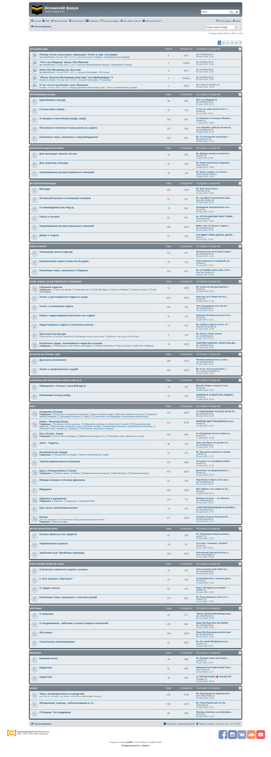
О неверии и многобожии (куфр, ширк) (62, 118)
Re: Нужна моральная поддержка (213, 163)
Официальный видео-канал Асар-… (214, 667)
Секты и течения (49, 216)
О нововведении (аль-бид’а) (56, 207)
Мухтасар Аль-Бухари (52, 334)
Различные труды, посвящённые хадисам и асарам (70, 343)
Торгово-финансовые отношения (59, 461)
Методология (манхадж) (43, 183)
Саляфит (200, 679)
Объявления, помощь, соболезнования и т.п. (66, 703)
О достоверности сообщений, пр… (213, 261)
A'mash (42, 87)
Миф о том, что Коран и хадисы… (213, 226)
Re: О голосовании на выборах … (213, 137)
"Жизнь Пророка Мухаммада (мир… (214, 613)
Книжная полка (48, 658)
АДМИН (200, 590)
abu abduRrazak (46, 57)
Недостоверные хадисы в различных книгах (66, 324)
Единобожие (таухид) (122, 65)
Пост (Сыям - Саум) (51, 433)
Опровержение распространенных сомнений (66, 226)
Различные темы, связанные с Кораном (63, 270)
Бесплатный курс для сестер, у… (213, 552)
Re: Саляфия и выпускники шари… (214, 198)
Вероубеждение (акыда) (97, 65)
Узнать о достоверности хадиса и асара (63, 297)
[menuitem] (45, 21)
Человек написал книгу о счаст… (213, 359)
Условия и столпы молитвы (66, 424)
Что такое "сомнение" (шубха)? (212, 543)
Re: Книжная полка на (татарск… (212, 658)
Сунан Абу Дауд (99, 289)
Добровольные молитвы (139, 426)
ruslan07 (200, 156)
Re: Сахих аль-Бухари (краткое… (213, 287)
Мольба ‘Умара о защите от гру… (213, 385)
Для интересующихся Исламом (47, 148)
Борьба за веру (59, 522)
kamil (198, 237)
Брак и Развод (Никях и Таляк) (57, 470)
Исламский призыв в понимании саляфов (65, 198)
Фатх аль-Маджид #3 (206, 100)
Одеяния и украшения (52, 498)
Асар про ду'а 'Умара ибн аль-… (212, 297)
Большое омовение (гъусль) (128, 414)
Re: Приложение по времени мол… (214, 693)
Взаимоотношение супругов (95, 473)
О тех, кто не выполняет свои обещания (63, 85)
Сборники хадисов (50, 287)
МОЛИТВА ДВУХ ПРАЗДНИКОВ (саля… (215, 421)
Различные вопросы (138, 473)
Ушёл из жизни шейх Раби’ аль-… (213, 569)
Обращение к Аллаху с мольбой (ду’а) (62, 385)
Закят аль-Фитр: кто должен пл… (213, 442)
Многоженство (118, 473)
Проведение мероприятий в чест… (214, 207)
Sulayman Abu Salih (205, 174)
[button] (240, 43)
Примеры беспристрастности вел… (214, 315)
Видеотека (45, 667)
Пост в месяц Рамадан (64, 436)
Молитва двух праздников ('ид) (65, 426)
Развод (74, 473)
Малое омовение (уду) (101, 414)
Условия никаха (60, 473)
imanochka (201, 165)
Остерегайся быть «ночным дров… (214, 578)
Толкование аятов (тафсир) (117, 57)
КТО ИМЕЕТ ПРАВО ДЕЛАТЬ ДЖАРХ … (215, 235)
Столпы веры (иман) (51, 109)
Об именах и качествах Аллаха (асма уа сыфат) (68, 127)
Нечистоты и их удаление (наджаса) (70, 414)
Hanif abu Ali (202, 191)
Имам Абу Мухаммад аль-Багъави (60, 69)
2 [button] (223, 42)
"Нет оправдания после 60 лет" (212, 306)
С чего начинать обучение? (56, 578)
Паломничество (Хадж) (53, 452)
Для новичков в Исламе (54, 163)
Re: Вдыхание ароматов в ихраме (213, 452)
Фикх (32, 406)
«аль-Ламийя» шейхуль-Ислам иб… (214, 127)
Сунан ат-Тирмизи (118, 289)
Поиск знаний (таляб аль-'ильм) (47, 564)
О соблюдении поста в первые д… (213, 433)
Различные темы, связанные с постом (125, 436)
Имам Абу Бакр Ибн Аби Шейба (212, 623)
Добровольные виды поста (91, 436)
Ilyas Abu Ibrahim (204, 200)
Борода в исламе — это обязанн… (213, 498)
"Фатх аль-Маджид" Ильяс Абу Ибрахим (63, 62)
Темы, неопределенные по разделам (61, 693)
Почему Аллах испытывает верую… (214, 251)
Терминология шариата (53, 543)
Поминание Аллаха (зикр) (55, 395)
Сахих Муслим (81, 289)
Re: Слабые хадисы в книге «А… (212, 324)
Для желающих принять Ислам (58, 153)
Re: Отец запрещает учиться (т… (212, 597)
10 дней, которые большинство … (213, 517)
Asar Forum (201, 669)
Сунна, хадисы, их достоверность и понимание (55, 282)
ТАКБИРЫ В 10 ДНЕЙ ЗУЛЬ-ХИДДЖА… (215, 395)
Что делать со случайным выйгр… (214, 461)
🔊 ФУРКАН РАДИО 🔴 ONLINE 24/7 (214, 676)
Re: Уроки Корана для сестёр (210, 703)
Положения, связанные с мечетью (96, 428)
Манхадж (44, 188)
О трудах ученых (49, 588)
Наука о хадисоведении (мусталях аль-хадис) (67, 315)
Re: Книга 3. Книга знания (209, 334)
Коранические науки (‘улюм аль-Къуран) (64, 261)
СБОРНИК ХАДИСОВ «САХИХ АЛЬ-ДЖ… (216, 343)
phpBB (129, 742)
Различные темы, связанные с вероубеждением (68, 137)
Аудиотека (45, 676)
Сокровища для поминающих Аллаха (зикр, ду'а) (56, 380)
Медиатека (35, 653)
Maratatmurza (202, 139)
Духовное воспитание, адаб (91, 87)
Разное (43, 517)
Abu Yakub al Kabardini (206, 85)
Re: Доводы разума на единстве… (213, 153)
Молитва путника (91, 426)
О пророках (105, 80)
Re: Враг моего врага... (207, 188)
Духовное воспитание (52, 359)
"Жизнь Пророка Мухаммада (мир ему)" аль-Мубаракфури (74, 77)
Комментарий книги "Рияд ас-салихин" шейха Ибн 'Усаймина (124, 346)
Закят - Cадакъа (49, 442)
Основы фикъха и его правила (58, 534)
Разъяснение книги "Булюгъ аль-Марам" (72, 346)
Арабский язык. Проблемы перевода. (62, 552)
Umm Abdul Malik (204, 555)
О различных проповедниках (57, 641)
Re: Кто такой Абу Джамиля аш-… (213, 641)
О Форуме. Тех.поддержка (55, 712)
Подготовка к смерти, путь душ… (213, 480)
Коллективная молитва (114, 426)
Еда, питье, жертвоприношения (58, 507)
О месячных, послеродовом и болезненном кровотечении (119, 416)
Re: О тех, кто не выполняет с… (212, 369)
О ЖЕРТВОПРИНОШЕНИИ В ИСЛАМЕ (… (216, 507)
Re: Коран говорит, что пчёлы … (212, 172)
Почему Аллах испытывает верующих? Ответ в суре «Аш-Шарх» (78, 54)
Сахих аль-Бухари (62, 289)
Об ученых (104, 72)
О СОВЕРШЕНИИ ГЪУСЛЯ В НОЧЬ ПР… (216, 411)
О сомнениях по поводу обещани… (214, 118)
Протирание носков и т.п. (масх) (74, 416)
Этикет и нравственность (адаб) (122, 87)
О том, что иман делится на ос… (212, 109)
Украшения (70, 501)
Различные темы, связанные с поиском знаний (68, 597)
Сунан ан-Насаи (138, 289)
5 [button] (236, 42)
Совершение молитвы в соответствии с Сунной (105, 424)
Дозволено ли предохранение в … (213, 470)
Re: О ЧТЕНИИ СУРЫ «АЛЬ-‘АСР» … (214, 270)
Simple (199, 289)
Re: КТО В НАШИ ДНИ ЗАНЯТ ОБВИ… (215, 216)
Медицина (45, 489)
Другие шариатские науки (44, 529)
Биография (92, 72)
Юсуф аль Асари (47, 80)
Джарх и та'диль (49, 235)
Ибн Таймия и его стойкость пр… (213, 489)
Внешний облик (86, 501)
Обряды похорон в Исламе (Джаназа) (62, 480)
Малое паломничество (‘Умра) (93, 455)
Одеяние (57, 501)
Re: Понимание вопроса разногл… (213, 534)
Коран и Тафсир (94, 57)
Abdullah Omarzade (205, 327)
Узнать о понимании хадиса (56, 306)
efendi (199, 491)
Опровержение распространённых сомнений (66, 172)
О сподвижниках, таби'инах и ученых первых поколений (73, 623)
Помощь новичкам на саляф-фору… (214, 712)
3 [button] (227, 42)
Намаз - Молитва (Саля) (53, 421)
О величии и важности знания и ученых (63, 569)
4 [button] (232, 42)
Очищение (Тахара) (51, 411)
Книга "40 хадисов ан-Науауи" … (212, 588)
